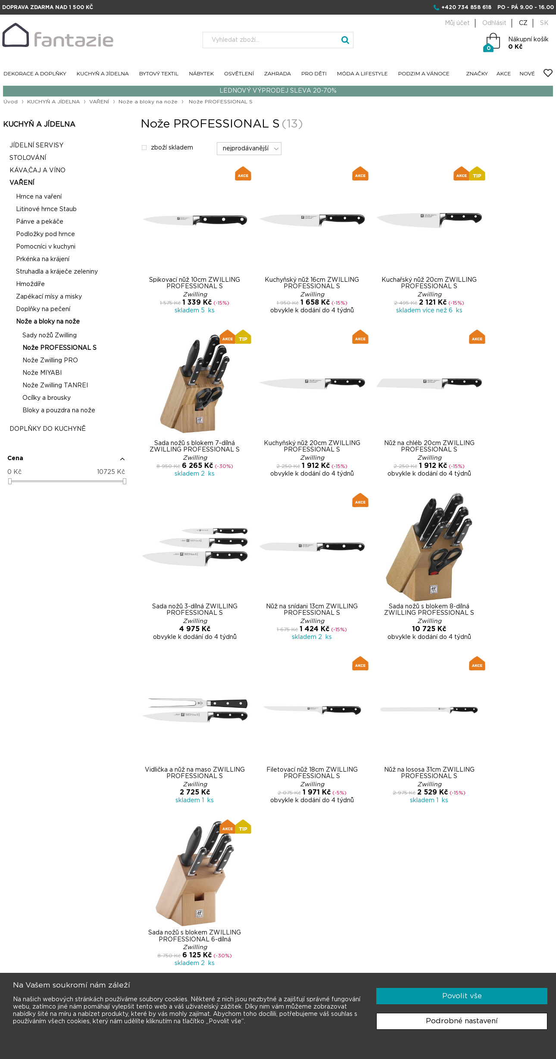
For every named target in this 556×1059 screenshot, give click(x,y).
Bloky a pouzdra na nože (58, 411)
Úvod (10, 101)
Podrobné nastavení (462, 1021)
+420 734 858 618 (466, 7)
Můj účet (457, 23)
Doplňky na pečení (42, 310)
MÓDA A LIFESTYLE (362, 74)
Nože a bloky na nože (148, 101)
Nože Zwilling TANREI (54, 386)
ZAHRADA (277, 74)
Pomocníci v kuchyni (45, 247)
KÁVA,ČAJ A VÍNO (37, 171)
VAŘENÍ (99, 101)
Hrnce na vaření (38, 197)
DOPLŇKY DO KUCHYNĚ (47, 430)
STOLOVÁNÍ (27, 159)
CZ (523, 23)
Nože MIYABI (41, 374)
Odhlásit (494, 23)
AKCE (504, 74)
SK (544, 23)
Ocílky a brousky (46, 399)
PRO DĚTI (314, 74)
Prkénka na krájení (42, 260)
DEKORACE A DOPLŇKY (34, 74)
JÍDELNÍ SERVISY (35, 146)
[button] (65, 462)
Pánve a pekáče (38, 222)
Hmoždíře (29, 285)
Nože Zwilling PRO (49, 361)
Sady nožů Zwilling (49, 336)
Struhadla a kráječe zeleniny (56, 272)
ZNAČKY (477, 74)
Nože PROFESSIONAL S (59, 349)
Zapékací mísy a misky (48, 297)
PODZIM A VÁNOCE (424, 74)
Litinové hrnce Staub (45, 210)
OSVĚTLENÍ (239, 74)
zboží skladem (165, 149)
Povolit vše (462, 996)
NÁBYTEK (201, 74)
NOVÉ (527, 74)
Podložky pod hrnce (44, 235)
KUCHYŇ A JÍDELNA (103, 74)
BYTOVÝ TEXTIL (159, 74)
